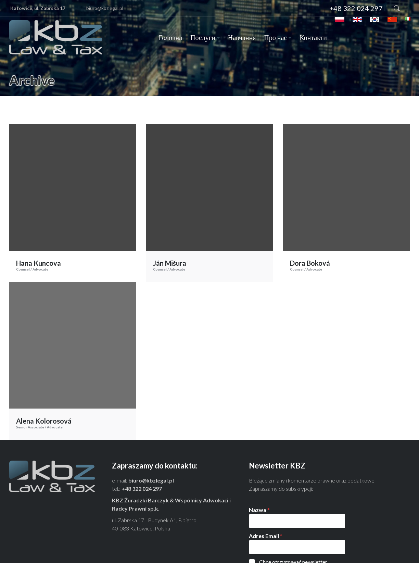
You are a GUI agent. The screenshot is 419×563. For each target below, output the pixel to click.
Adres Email (265, 488)
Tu (354, 534)
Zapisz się (266, 549)
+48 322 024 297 (356, 8)
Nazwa (259, 462)
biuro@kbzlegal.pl (104, 8)
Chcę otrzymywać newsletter (293, 514)
